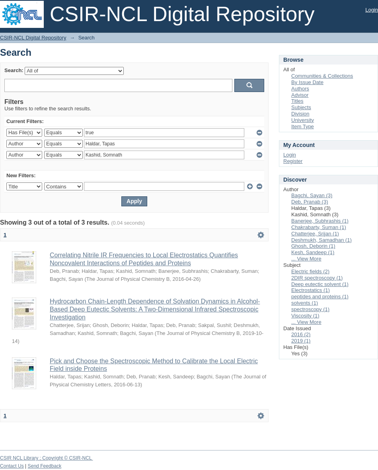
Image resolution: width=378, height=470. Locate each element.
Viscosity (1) (305, 316)
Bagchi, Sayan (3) (311, 195)
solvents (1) (304, 303)
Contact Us (12, 466)
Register (292, 161)
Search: (13, 70)
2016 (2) (300, 334)
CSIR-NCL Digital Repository (33, 38)
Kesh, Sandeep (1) (312, 252)
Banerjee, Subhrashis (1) (320, 221)
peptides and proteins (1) (320, 297)
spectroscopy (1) (310, 309)
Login (371, 10)
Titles (297, 101)
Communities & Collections (322, 76)
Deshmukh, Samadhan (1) (321, 240)
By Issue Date (307, 82)
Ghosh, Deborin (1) (313, 246)
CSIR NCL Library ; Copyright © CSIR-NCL (46, 458)
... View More (306, 259)
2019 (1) (300, 341)
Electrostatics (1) (310, 290)
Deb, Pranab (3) (309, 202)
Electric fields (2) (310, 271)
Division (300, 114)
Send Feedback (45, 466)
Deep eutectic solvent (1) (320, 284)
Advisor (299, 95)
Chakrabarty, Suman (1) (318, 227)
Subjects (301, 107)
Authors (300, 89)
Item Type (302, 126)
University (302, 120)
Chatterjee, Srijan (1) (315, 234)
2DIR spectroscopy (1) (317, 278)
